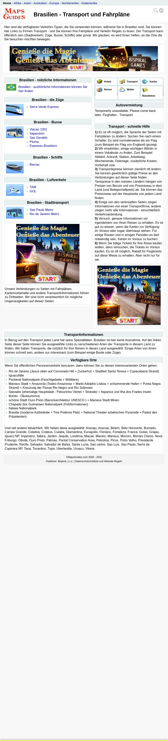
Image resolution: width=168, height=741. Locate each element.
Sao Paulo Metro (41, 209)
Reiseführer (148, 95)
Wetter (130, 89)
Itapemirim (37, 133)
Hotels (107, 81)
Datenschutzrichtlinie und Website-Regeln (98, 461)
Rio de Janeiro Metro (44, 214)
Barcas (35, 164)
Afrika (17, 3)
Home (7, 3)
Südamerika (89, 3)
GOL (33, 191)
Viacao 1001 (38, 129)
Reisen (107, 89)
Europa (54, 3)
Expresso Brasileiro (43, 145)
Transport (132, 81)
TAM (33, 187)
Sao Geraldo (38, 137)
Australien (40, 3)
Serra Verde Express (44, 107)
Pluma (34, 141)
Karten (153, 81)
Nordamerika (70, 3)
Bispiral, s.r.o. (65, 461)
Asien (27, 3)
